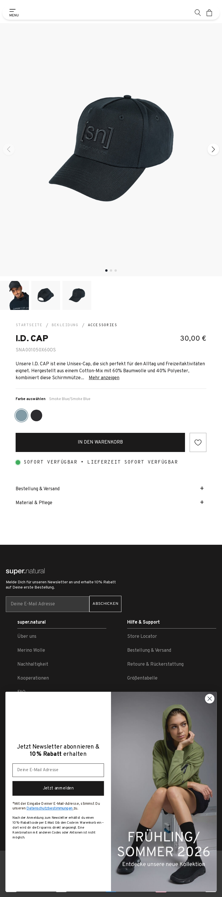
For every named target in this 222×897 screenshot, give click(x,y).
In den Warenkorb (100, 442)
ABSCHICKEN (105, 603)
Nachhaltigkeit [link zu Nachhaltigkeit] (32, 664)
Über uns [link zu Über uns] (26, 637)
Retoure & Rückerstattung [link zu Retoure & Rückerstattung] (155, 664)
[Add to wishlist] (198, 442)
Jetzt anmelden (58, 788)
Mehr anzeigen (104, 378)
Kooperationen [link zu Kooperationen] (33, 678)
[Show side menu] (12, 13)
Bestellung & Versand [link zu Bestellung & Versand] (149, 650)
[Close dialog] (209, 698)
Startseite (29, 325)
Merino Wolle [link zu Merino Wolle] (31, 650)
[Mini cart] (209, 12)
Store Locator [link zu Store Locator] (142, 637)
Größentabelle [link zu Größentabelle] (142, 678)
